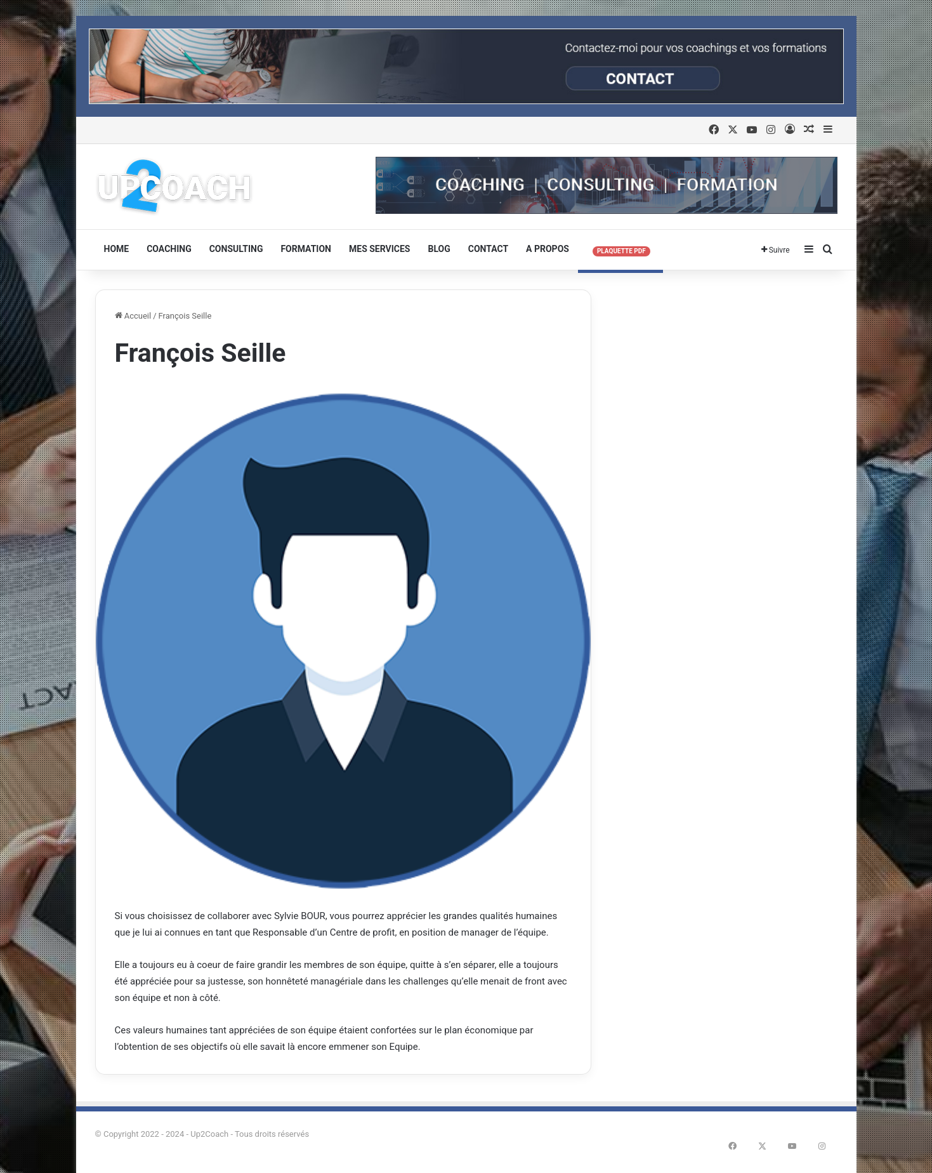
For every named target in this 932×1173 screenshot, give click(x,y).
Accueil (133, 316)
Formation (305, 249)
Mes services (379, 249)
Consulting (236, 249)
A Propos (547, 249)
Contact (488, 249)
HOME (116, 249)
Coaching (169, 249)
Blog (439, 249)
